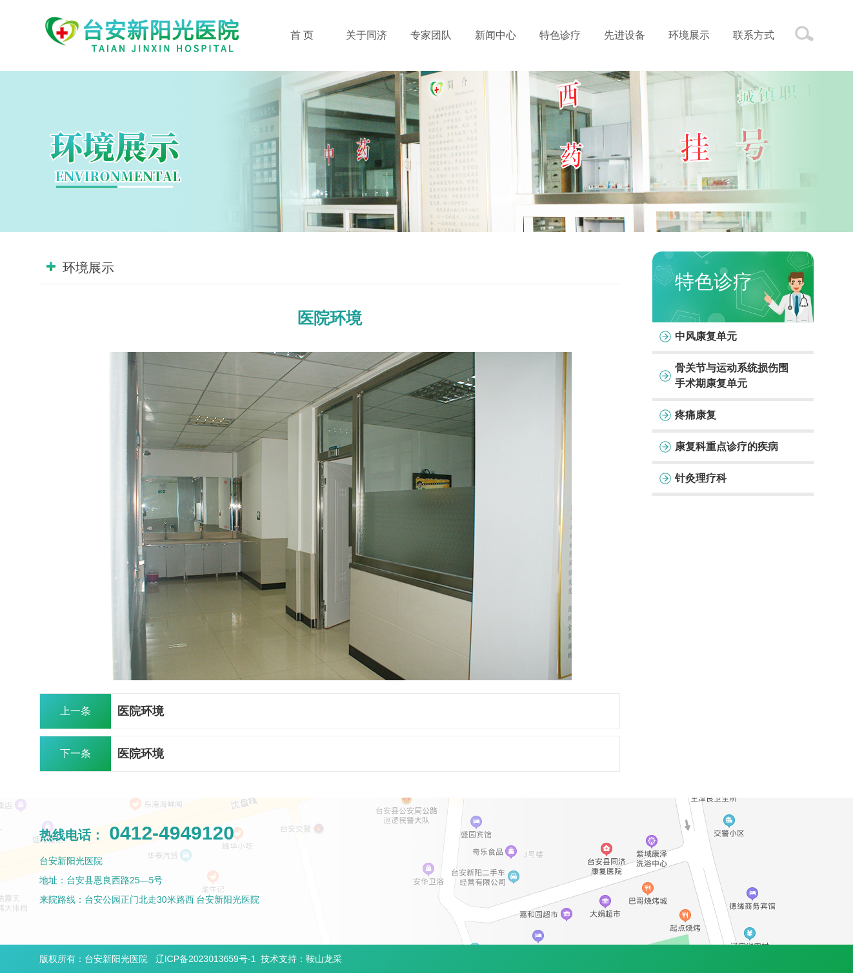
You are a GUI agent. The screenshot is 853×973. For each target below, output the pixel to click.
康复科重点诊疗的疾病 (726, 446)
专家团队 (431, 35)
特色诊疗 (560, 35)
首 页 (302, 35)
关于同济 (366, 35)
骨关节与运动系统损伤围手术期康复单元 (731, 375)
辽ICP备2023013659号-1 (206, 959)
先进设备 (624, 35)
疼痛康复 (695, 414)
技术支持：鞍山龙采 (301, 959)
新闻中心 (495, 35)
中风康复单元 (706, 336)
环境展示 (689, 35)
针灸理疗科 (701, 478)
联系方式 (753, 35)
